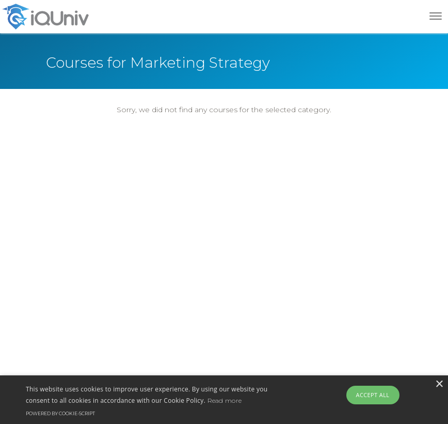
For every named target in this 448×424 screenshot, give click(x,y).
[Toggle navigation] (435, 16)
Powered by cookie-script (60, 413)
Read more (224, 400)
